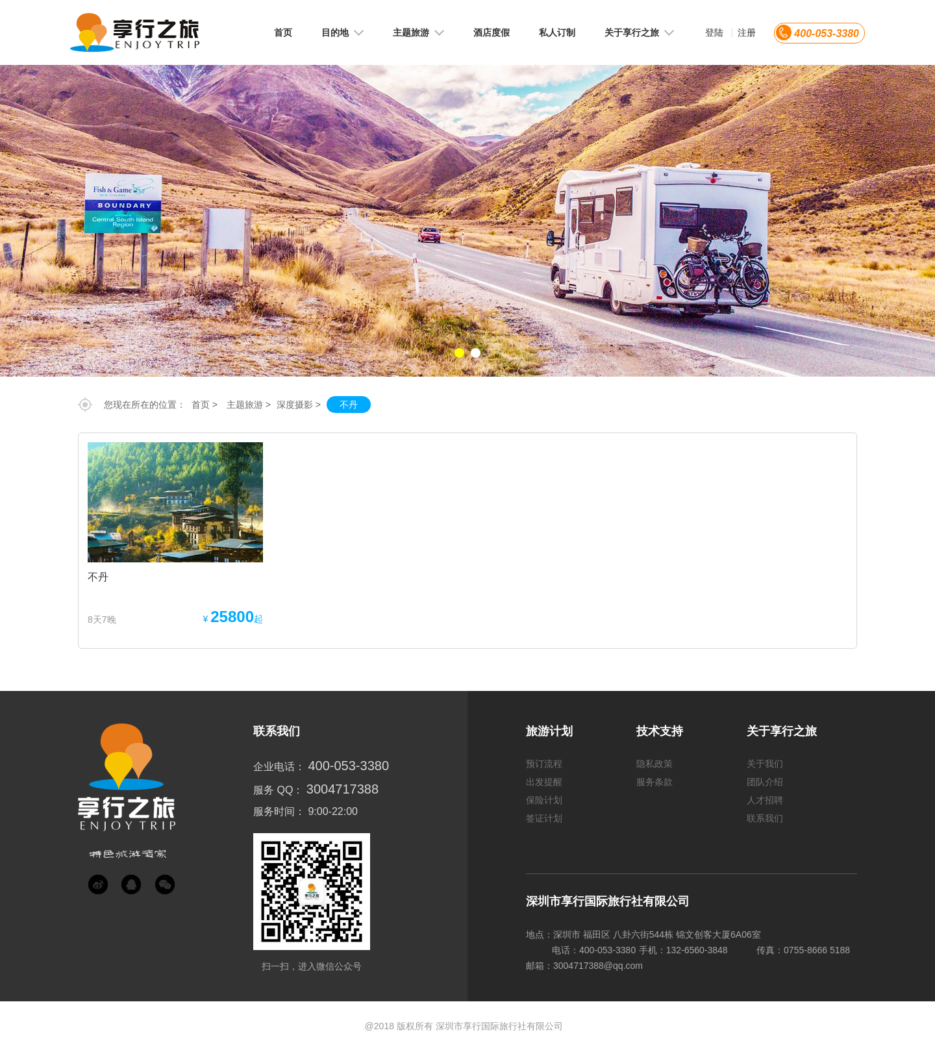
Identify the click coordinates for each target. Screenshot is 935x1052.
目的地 (342, 32)
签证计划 (544, 818)
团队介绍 (765, 782)
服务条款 (654, 782)
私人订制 (557, 32)
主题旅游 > (249, 404)
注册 (747, 32)
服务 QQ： (278, 789)
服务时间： (279, 811)
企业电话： (279, 766)
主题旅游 (418, 32)
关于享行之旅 (639, 32)
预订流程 (544, 763)
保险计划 (544, 800)
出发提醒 (544, 782)
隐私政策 (654, 763)
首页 (283, 32)
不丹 (349, 404)
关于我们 (765, 763)
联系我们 (765, 818)
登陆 (714, 32)
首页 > (205, 404)
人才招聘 (765, 800)
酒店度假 (491, 32)
